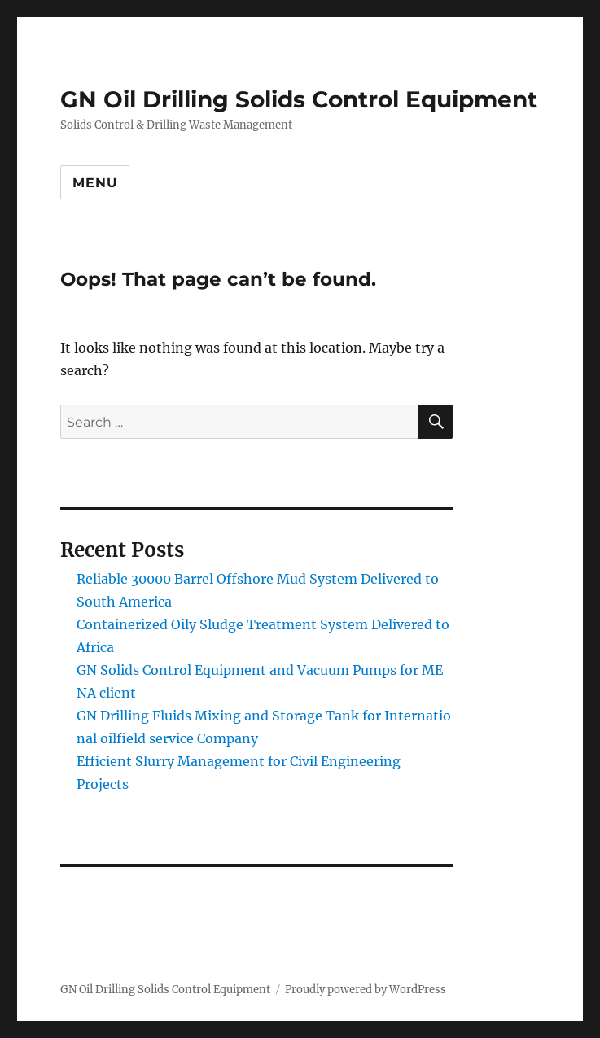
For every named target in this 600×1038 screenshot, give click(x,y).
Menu (94, 183)
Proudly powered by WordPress (365, 989)
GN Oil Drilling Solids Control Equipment (298, 99)
